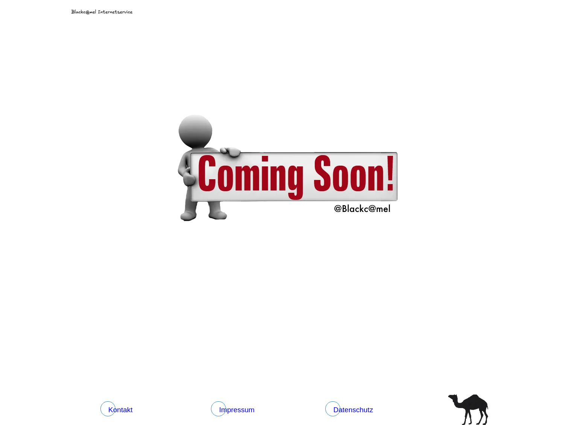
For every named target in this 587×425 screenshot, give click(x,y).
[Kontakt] (119, 410)
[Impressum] (235, 410)
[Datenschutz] (351, 410)
